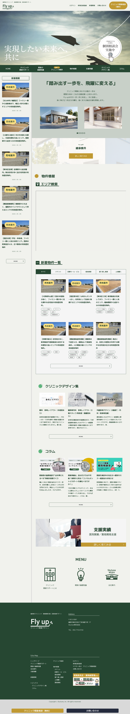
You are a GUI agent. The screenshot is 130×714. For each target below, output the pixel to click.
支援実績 (89, 68)
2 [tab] (79, 133)
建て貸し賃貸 (59, 677)
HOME (8, 68)
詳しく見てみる (81, 156)
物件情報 (73, 68)
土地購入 (57, 680)
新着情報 (92, 5)
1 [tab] (77, 133)
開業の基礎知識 (40, 68)
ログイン (72, 5)
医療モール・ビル (60, 672)
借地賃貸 (57, 675)
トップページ (35, 661)
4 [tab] (82, 133)
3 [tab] (81, 133)
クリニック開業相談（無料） (37, 710)
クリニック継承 (57, 69)
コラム (121, 68)
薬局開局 (57, 682)
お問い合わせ (101, 5)
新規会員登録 (82, 5)
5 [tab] (84, 133)
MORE (81, 366)
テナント (57, 669)
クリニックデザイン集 (105, 68)
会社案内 (33, 669)
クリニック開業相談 (118, 5)
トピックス (34, 683)
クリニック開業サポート (24, 68)
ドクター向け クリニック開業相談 (84, 666)
